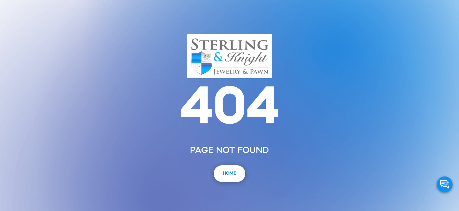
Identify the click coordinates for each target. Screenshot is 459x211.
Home (229, 173)
